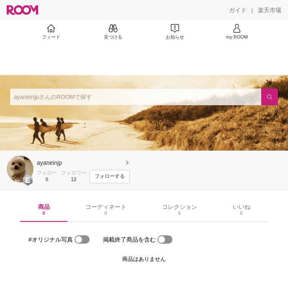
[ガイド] (238, 10)
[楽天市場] (269, 10)
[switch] (82, 239)
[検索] (269, 97)
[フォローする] (110, 176)
